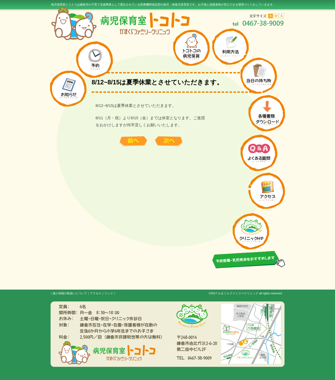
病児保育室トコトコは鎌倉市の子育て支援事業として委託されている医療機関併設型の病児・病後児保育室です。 (163, 4)
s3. (284, 294)
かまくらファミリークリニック (238, 293)
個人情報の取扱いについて (70, 293)
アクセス (96, 293)
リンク (108, 293)
